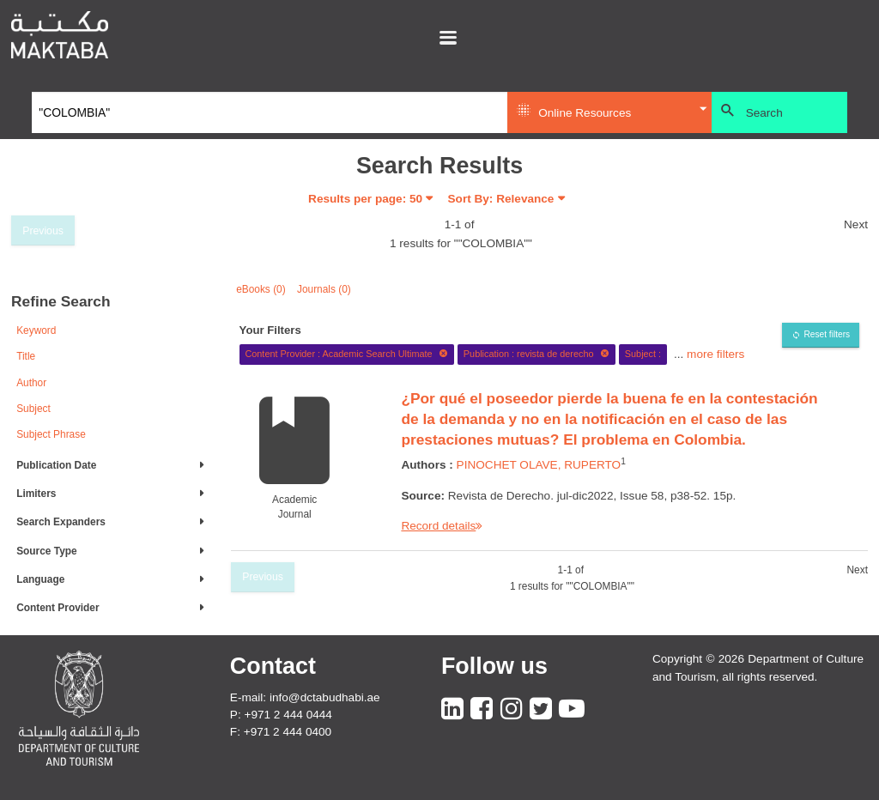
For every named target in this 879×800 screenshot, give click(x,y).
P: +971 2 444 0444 (281, 714)
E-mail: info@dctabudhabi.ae (305, 697)
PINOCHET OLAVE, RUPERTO (539, 464)
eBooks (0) (261, 289)
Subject (33, 409)
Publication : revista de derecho (536, 353)
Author (31, 383)
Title (25, 356)
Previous (43, 231)
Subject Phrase (51, 434)
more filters (715, 353)
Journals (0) (324, 289)
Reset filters (826, 334)
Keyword (36, 330)
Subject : (643, 353)
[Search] (270, 112)
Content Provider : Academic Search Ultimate (346, 353)
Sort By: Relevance (501, 198)
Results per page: (365, 198)
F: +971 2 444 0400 (280, 731)
